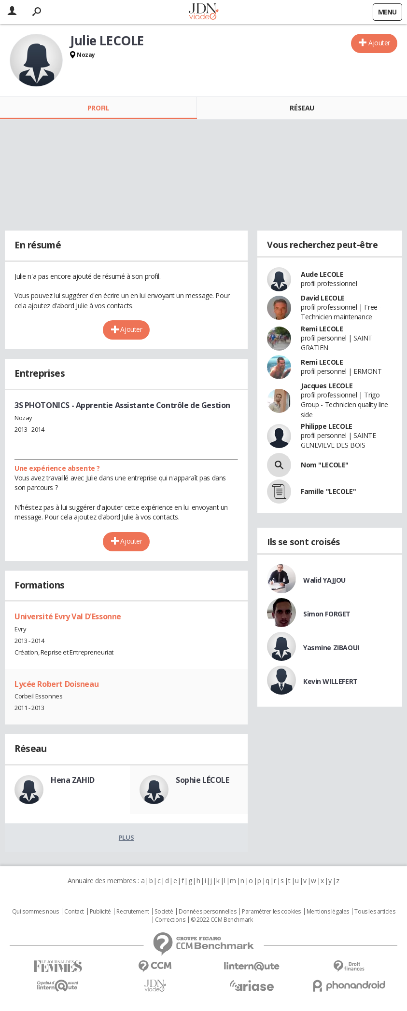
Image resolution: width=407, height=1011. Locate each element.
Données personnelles (208, 911)
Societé (163, 911)
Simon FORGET (327, 613)
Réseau (302, 107)
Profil (98, 107)
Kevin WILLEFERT (330, 681)
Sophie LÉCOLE (202, 780)
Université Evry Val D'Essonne (67, 616)
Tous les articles (374, 911)
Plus (126, 837)
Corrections (170, 919)
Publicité (100, 911)
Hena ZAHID (73, 780)
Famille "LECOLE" (328, 491)
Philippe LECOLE (326, 426)
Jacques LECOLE (326, 385)
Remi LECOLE (322, 328)
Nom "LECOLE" (325, 464)
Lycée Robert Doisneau (56, 684)
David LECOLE (323, 297)
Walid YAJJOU (324, 580)
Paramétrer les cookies (271, 911)
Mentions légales (328, 911)
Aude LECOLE (322, 274)
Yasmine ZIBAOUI (331, 647)
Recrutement (132, 911)
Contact (74, 911)
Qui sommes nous (35, 911)
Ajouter (379, 42)
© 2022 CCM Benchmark (222, 919)
